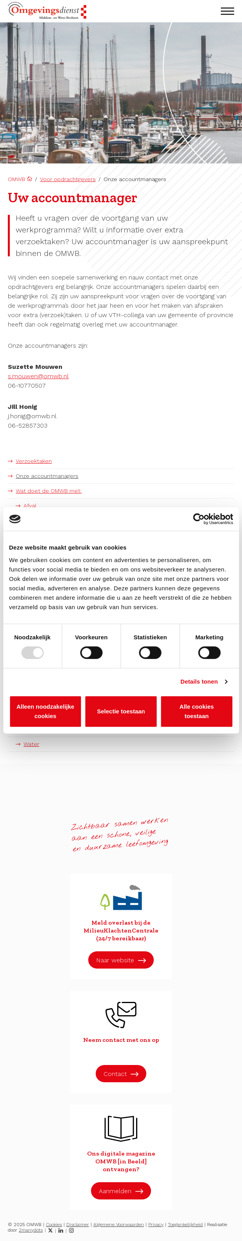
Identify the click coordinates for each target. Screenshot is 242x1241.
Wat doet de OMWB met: (49, 491)
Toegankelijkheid (185, 1224)
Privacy (156, 1224)
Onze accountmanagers (47, 476)
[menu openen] (227, 11)
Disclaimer (77, 1224)
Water (31, 744)
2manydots (31, 1230)
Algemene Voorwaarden (118, 1224)
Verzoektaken (34, 461)
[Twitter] (50, 1230)
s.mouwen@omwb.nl (38, 376)
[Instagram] (71, 1230)
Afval (30, 506)
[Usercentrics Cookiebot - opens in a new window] (198, 519)
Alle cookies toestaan (197, 711)
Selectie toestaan (121, 711)
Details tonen (199, 681)
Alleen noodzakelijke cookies (45, 711)
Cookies (54, 1224)
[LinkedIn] (60, 1230)
